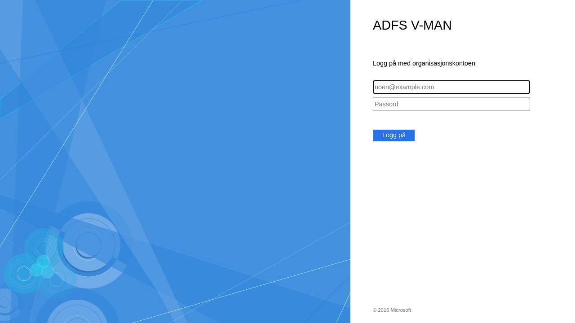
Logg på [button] (394, 135)
